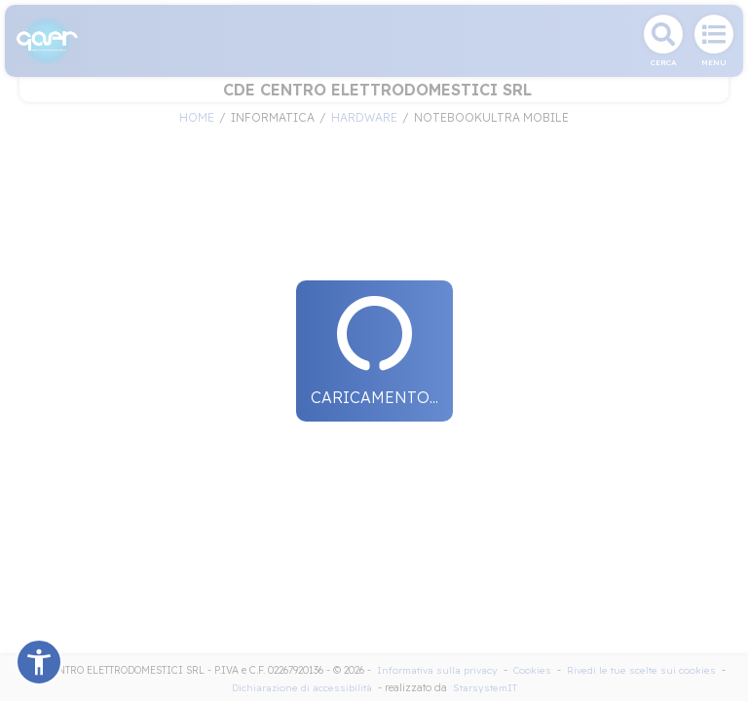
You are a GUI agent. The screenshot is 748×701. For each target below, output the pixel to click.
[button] (39, 662)
